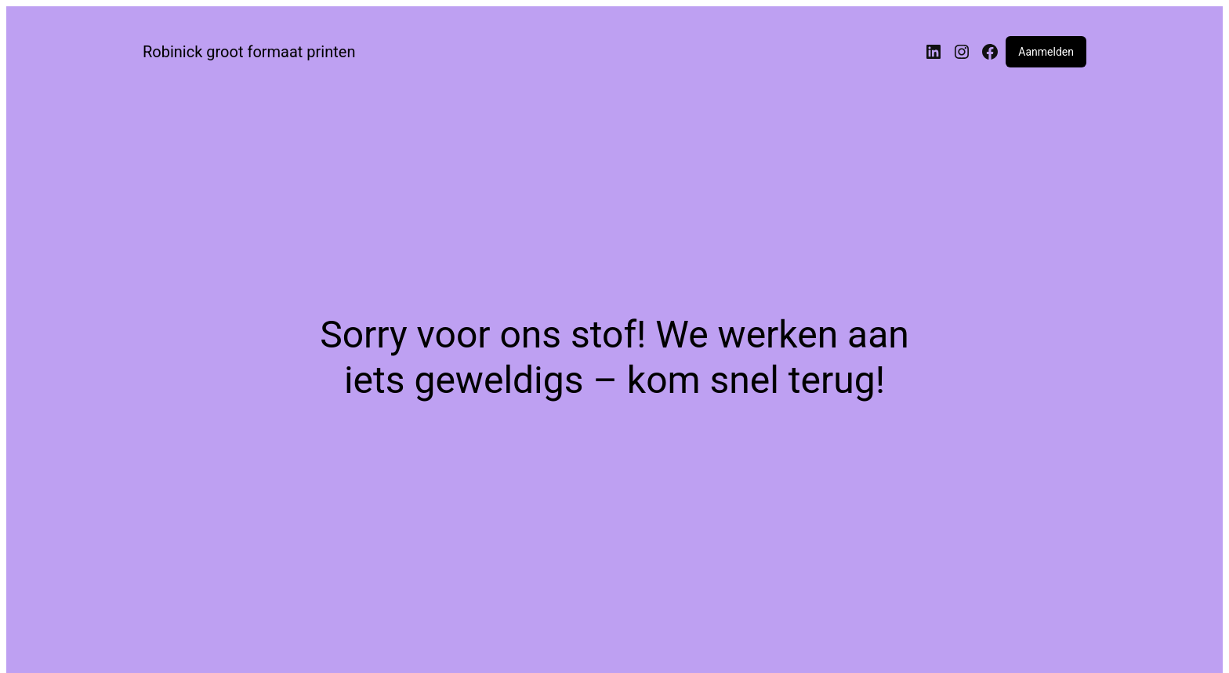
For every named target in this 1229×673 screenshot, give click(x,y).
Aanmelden (1046, 51)
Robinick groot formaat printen (249, 51)
